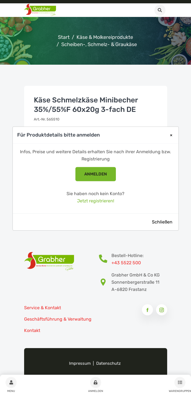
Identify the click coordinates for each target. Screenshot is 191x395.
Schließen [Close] (162, 221)
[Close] (171, 135)
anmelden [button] (95, 174)
